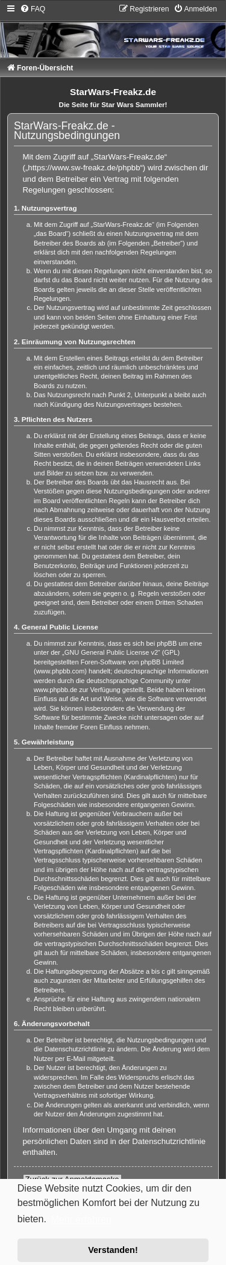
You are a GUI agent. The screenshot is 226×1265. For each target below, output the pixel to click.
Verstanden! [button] (112, 1250)
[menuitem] (32, 9)
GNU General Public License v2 (111, 652)
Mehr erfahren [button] (81, 1219)
